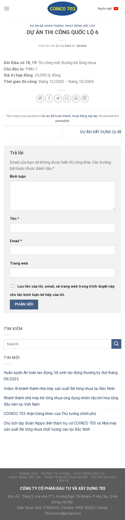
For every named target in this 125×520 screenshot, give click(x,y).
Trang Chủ (28, 473)
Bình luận (18, 176)
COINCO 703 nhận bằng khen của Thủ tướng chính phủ (50, 413)
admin (82, 46)
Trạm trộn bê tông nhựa (65, 477)
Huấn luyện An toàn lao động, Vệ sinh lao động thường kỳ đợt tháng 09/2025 (61, 375)
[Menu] (7, 8)
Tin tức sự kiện (103, 477)
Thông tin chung (55, 473)
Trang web (19, 263)
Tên (14, 219)
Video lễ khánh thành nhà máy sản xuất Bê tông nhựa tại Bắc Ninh (59, 388)
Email (16, 241)
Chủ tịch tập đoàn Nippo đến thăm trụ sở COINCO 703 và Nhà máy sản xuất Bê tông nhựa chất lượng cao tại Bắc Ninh (60, 426)
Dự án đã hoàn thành (46, 25)
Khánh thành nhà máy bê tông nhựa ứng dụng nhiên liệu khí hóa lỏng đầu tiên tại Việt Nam (61, 401)
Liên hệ (63, 480)
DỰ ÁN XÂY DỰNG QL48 (100, 132)
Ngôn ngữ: (109, 8)
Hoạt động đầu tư (89, 473)
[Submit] (116, 344)
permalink (62, 121)
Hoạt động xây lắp (80, 25)
